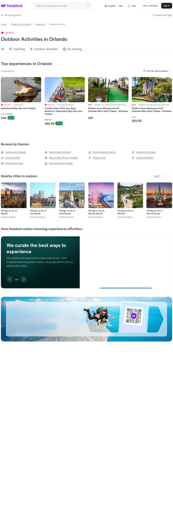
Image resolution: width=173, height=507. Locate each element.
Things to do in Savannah (38, 212)
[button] (150, 6)
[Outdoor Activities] (46, 49)
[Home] (3, 24)
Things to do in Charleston (67, 212)
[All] (2, 49)
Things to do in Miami (9, 212)
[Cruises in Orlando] (142, 157)
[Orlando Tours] (97, 157)
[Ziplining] (19, 49)
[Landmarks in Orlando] (13, 152)
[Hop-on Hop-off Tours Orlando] (61, 157)
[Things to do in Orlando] (21, 24)
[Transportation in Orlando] (59, 163)
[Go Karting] (74, 49)
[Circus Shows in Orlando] (102, 152)
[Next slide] (24, 279)
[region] (86, 49)
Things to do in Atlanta (125, 212)
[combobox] (63, 5)
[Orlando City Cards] (12, 163)
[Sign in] (166, 6)
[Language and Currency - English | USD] (113, 5)
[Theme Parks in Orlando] (58, 152)
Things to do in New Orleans (154, 212)
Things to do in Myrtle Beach (96, 212)
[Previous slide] (10, 279)
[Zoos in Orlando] (10, 157)
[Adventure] (40, 24)
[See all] (157, 175)
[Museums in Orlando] (144, 152)
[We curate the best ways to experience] (126, 259)
